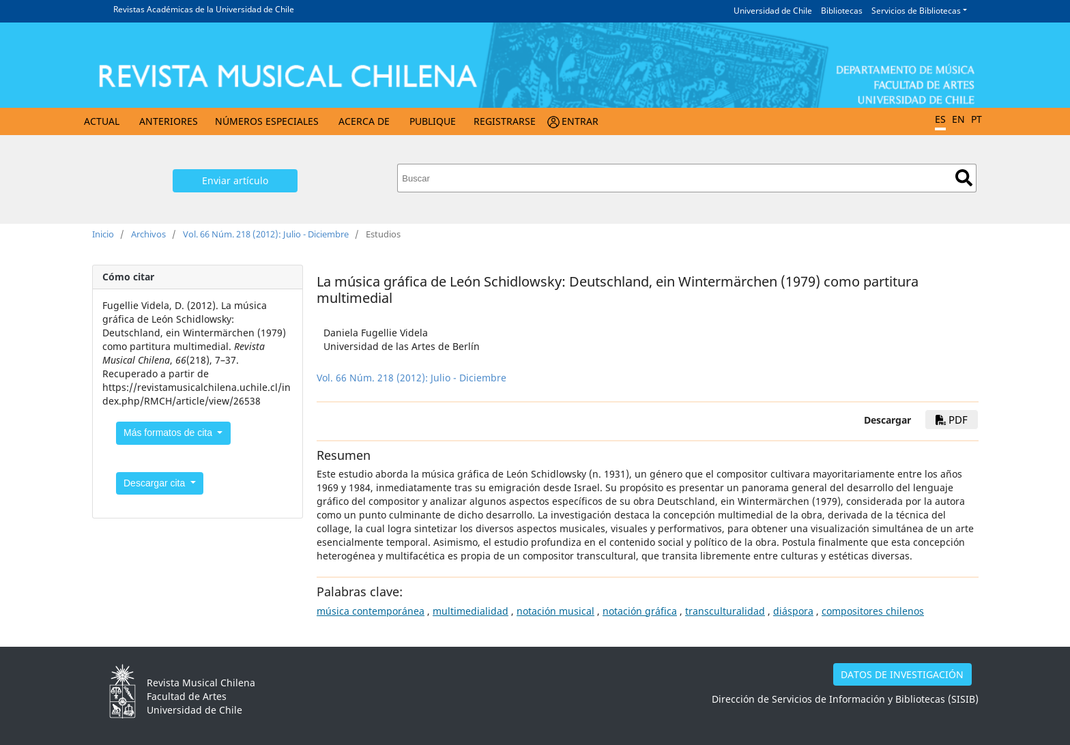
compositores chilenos (873, 610)
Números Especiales (267, 121)
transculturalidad (725, 610)
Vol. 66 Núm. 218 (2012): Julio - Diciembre (266, 234)
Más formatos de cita (169, 432)
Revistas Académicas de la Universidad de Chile (203, 9)
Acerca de (364, 121)
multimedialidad (470, 610)
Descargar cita (156, 483)
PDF (952, 419)
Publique (432, 121)
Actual (101, 121)
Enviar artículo (235, 180)
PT (976, 119)
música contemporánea (370, 610)
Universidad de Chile (773, 10)
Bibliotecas (842, 10)
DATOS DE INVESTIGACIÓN (902, 674)
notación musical (555, 610)
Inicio (103, 234)
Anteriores (168, 121)
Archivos (148, 234)
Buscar (963, 177)
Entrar (580, 121)
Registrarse (505, 121)
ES (940, 119)
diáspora (793, 610)
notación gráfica (640, 610)
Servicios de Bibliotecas (916, 10)
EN (958, 119)
